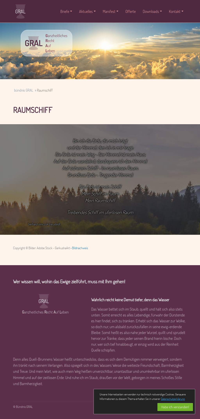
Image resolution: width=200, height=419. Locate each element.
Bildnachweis (80, 248)
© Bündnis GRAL (23, 407)
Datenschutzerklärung (173, 399)
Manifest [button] (109, 11)
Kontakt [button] (174, 11)
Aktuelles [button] (86, 11)
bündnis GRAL (23, 90)
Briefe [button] (64, 11)
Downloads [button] (151, 11)
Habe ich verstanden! (175, 407)
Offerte (130, 11)
